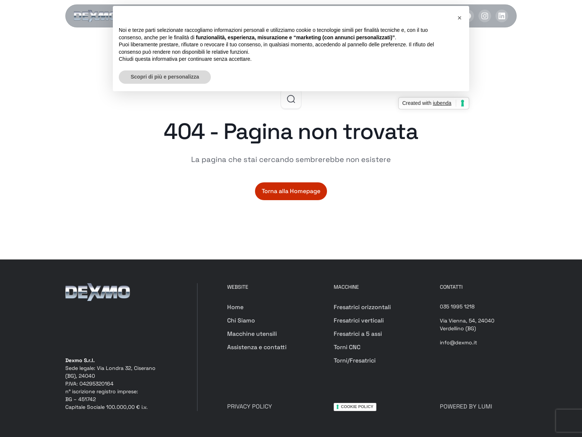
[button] (459, 18)
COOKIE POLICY (357, 406)
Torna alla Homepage (291, 191)
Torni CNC (347, 347)
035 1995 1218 (457, 306)
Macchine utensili (252, 334)
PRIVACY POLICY (249, 406)
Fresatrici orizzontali (362, 307)
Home (235, 307)
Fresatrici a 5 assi (358, 334)
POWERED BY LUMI (466, 406)
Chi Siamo (241, 320)
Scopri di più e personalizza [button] (165, 77)
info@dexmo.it (458, 342)
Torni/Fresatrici (355, 360)
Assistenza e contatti (257, 347)
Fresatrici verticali (359, 320)
